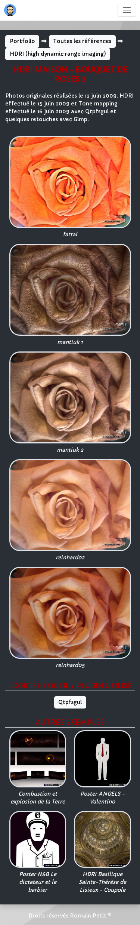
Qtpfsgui (70, 702)
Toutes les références (82, 41)
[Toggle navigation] (127, 10)
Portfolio (22, 41)
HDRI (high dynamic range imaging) (58, 53)
